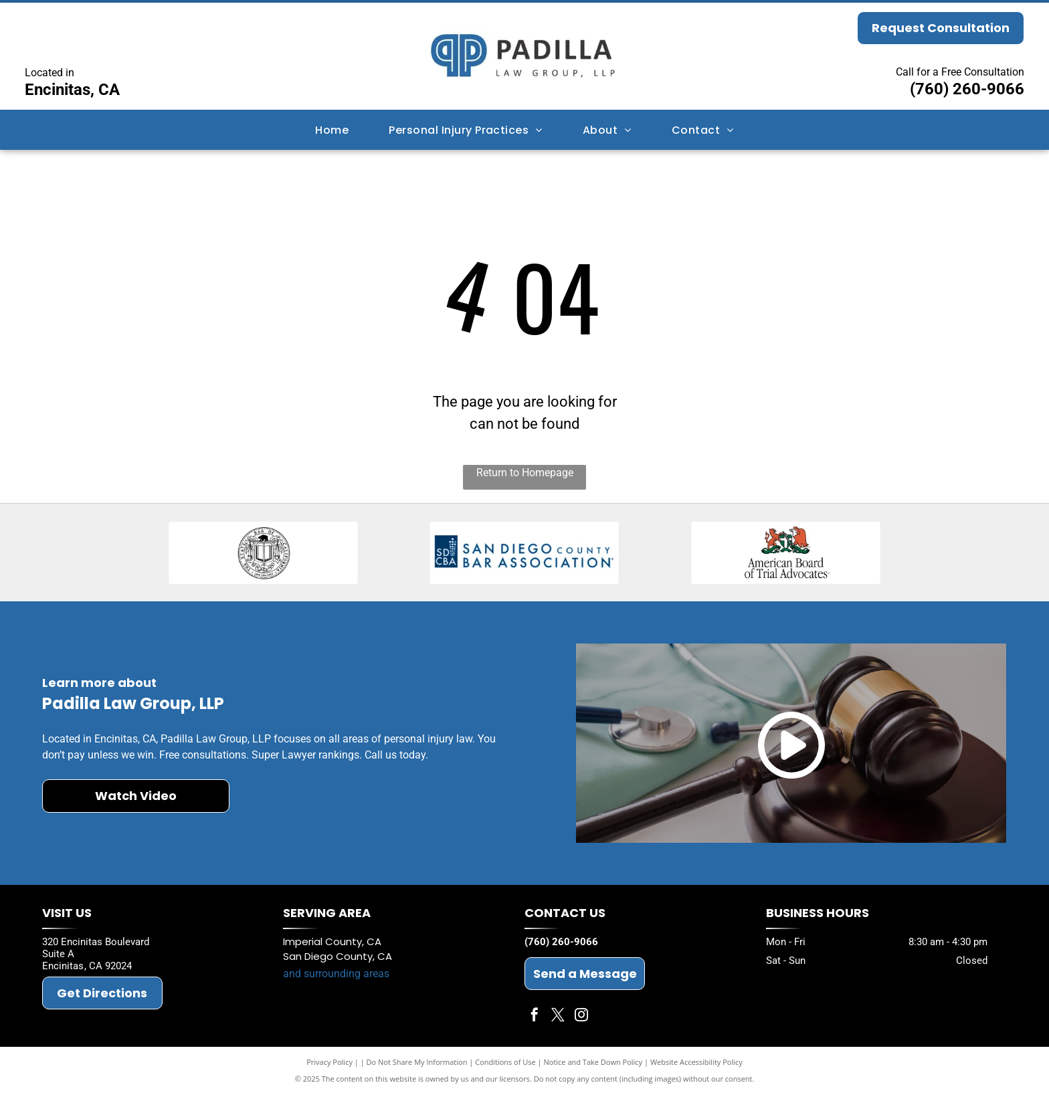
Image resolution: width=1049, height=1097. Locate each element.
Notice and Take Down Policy (593, 1065)
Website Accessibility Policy (696, 1065)
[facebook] (534, 1019)
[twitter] (558, 1019)
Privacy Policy (329, 1065)
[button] (465, 129)
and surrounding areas (336, 977)
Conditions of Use (505, 1065)
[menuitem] (332, 129)
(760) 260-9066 (967, 89)
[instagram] (581, 1019)
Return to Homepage (524, 472)
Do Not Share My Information (417, 1065)
